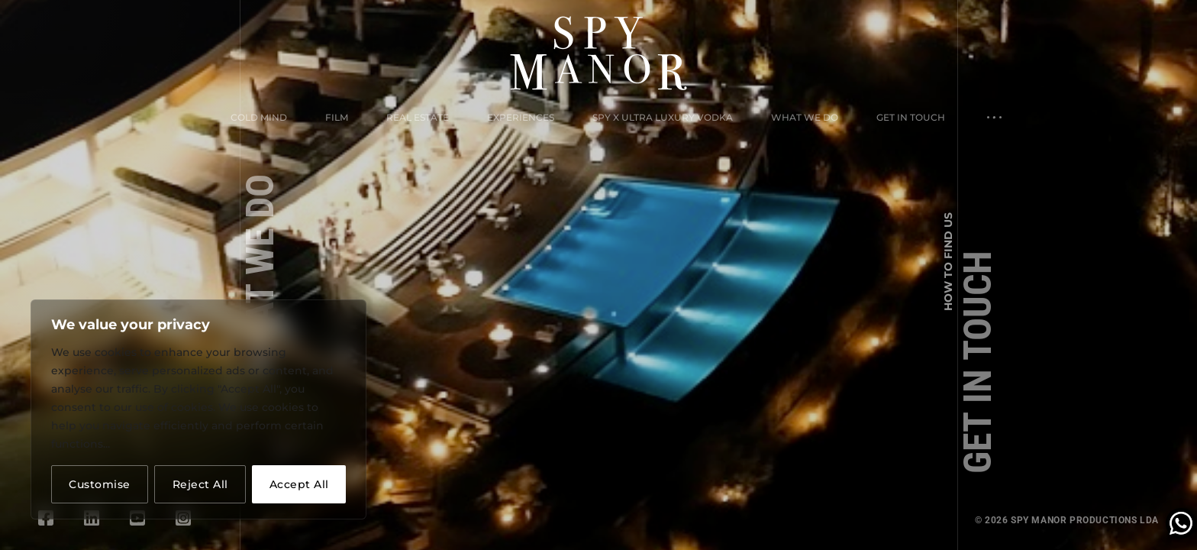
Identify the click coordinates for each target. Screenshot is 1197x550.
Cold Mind (259, 117)
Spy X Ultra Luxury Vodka (662, 117)
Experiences (520, 117)
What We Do (804, 117)
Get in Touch (910, 117)
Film (336, 117)
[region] (198, 409)
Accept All (299, 484)
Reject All (200, 484)
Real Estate (417, 117)
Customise (100, 484)
